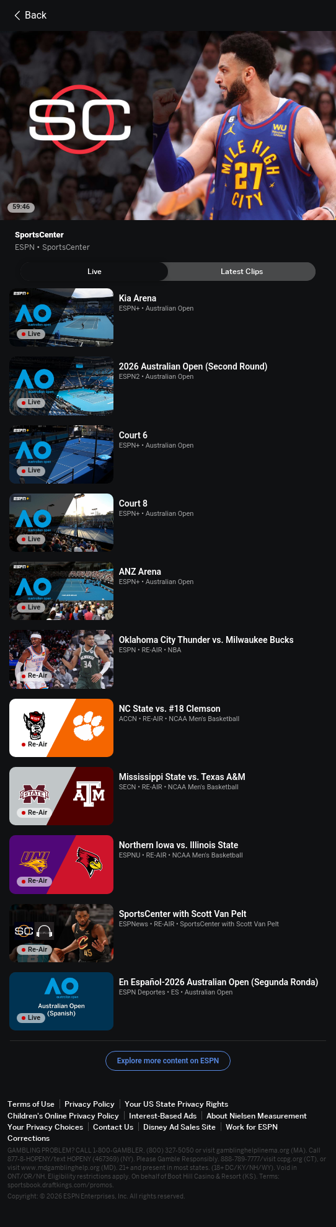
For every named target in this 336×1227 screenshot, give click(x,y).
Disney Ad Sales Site (179, 1127)
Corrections (28, 1138)
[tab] (94, 271)
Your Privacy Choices (45, 1127)
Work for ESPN (252, 1127)
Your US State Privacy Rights (176, 1104)
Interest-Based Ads (163, 1115)
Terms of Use (31, 1104)
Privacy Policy (89, 1104)
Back (28, 15)
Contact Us (113, 1127)
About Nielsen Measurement (256, 1115)
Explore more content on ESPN (168, 1060)
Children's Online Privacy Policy (63, 1115)
